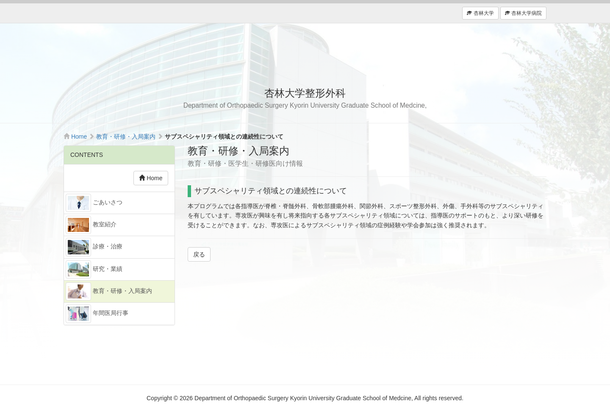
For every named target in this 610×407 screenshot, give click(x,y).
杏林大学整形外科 (305, 53)
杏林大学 (480, 13)
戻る (199, 254)
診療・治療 (94, 247)
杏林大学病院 (523, 13)
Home (79, 136)
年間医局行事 (97, 313)
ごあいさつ (94, 203)
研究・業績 (94, 269)
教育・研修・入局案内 (125, 136)
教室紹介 (91, 225)
